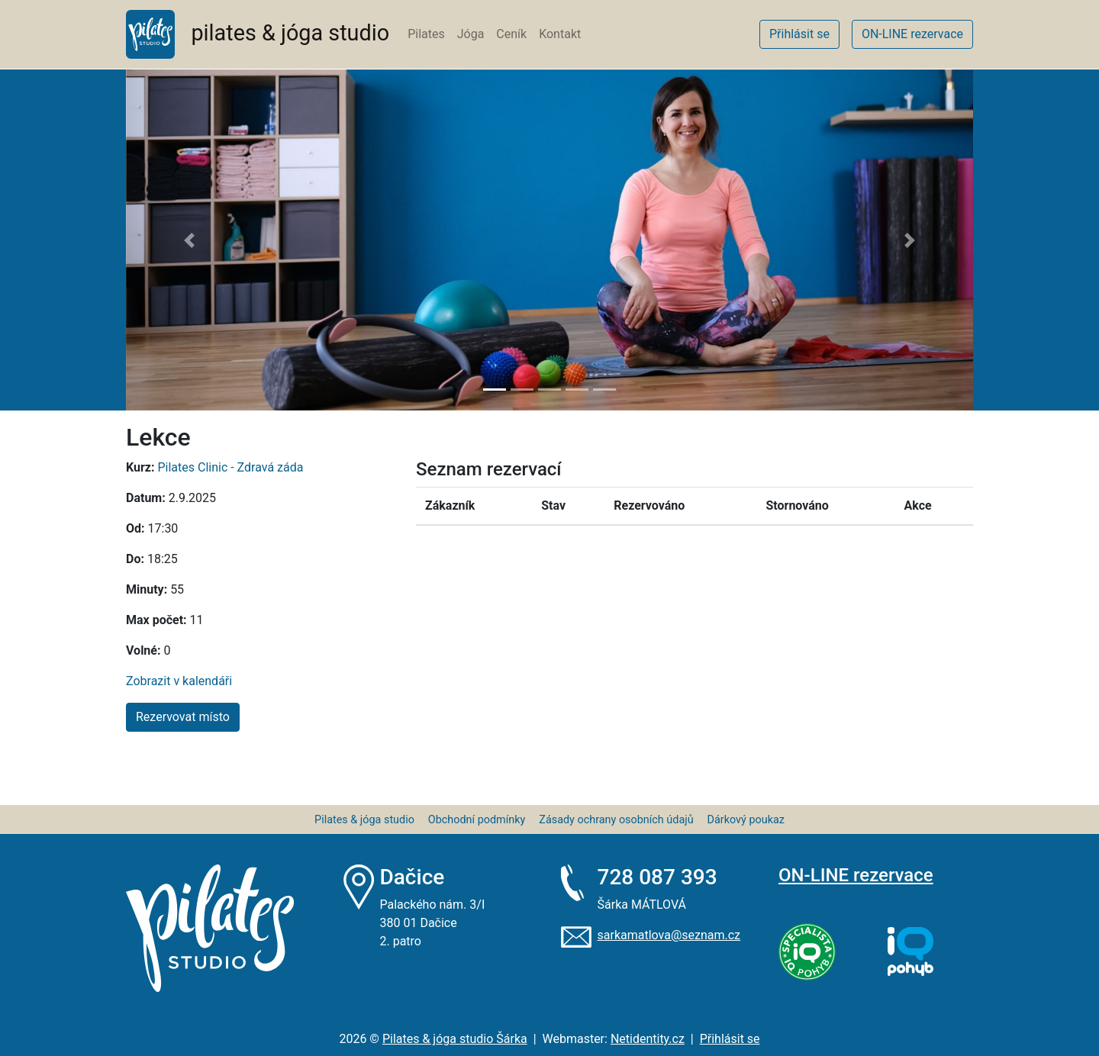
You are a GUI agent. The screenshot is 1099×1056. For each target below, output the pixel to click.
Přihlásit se (730, 1039)
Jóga (471, 34)
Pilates (426, 34)
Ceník (511, 34)
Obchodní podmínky (476, 819)
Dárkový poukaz (746, 819)
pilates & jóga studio (257, 34)
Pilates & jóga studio (364, 819)
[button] (189, 239)
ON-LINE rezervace (855, 875)
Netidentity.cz (648, 1039)
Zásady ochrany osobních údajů (616, 819)
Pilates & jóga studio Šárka (454, 1039)
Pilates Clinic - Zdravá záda (230, 467)
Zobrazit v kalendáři (179, 681)
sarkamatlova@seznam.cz (669, 935)
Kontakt (560, 34)
